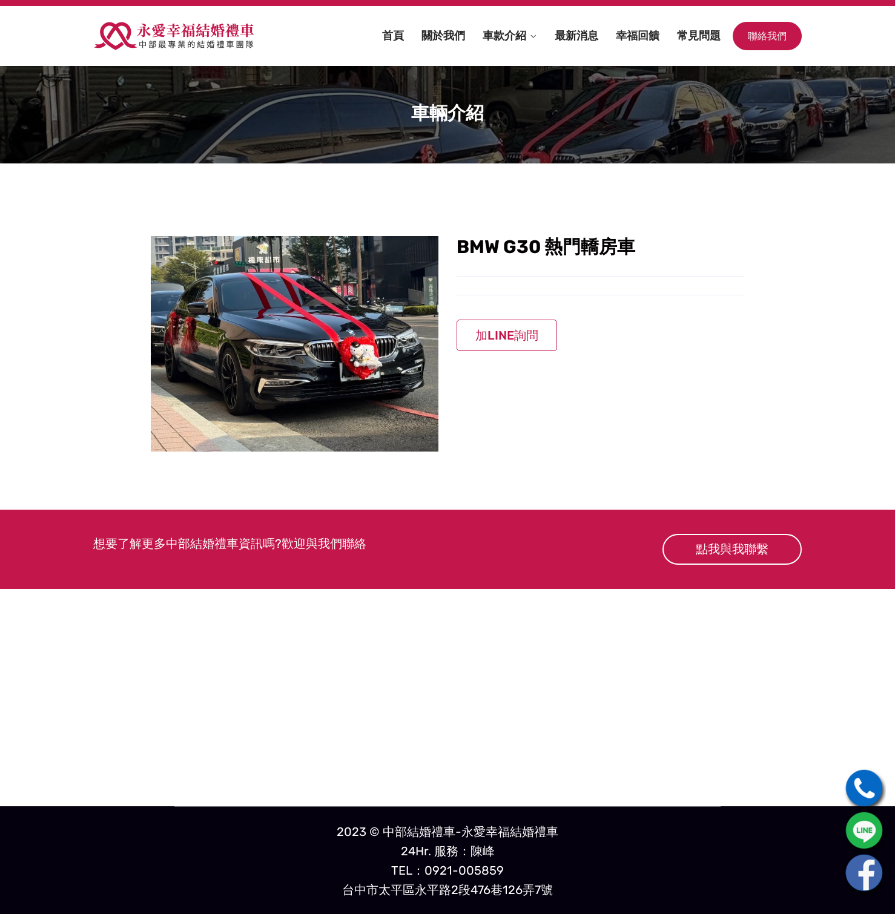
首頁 (393, 35)
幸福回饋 (637, 35)
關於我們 (443, 35)
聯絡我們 (767, 36)
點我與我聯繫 (732, 549)
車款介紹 (504, 35)
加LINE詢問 (506, 335)
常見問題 (699, 35)
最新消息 (576, 35)
